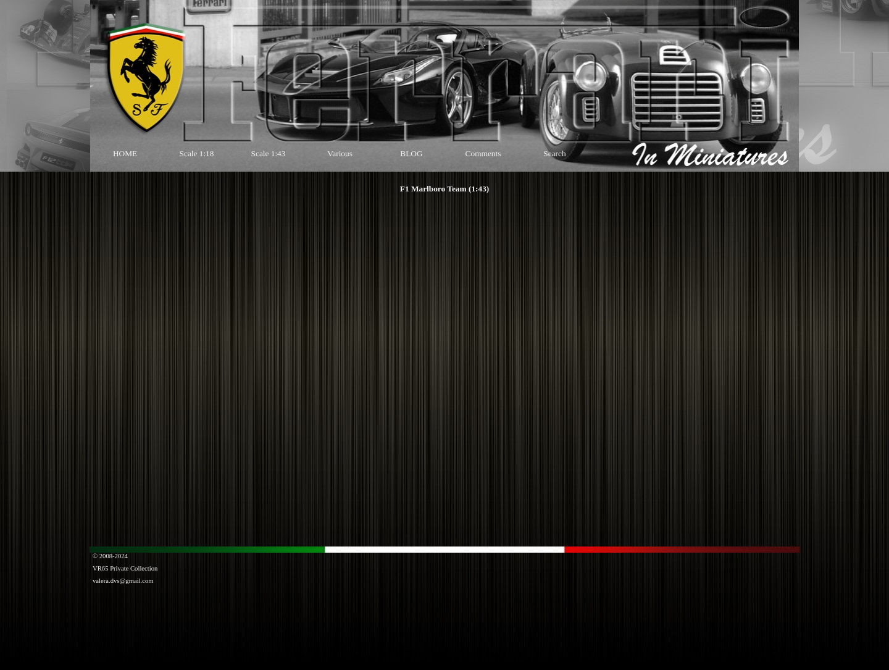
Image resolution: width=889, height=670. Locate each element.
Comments (483, 153)
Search (554, 153)
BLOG (411, 153)
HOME (125, 153)
